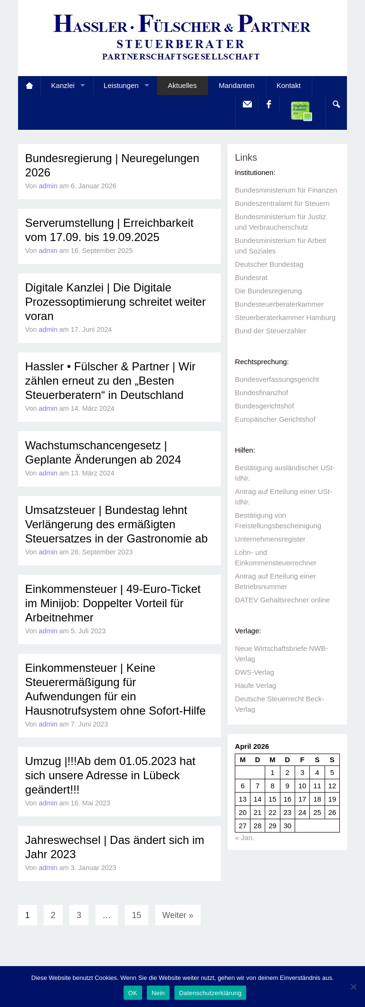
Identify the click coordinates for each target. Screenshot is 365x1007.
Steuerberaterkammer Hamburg (285, 317)
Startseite (29, 85)
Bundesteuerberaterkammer (279, 304)
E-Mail (246, 104)
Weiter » (178, 915)
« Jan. (244, 837)
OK (132, 993)
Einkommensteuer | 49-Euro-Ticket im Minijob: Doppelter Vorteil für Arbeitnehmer (113, 603)
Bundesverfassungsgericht (277, 379)
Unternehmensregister (270, 539)
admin (48, 186)
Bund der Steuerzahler (270, 331)
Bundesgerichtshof (264, 406)
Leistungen (121, 85)
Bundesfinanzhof (261, 392)
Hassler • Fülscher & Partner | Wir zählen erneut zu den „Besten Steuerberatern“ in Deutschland (110, 380)
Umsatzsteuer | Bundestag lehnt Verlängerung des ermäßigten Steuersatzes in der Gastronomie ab (116, 524)
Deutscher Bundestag (269, 264)
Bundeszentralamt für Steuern (282, 203)
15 (137, 915)
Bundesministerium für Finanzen (286, 190)
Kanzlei (63, 85)
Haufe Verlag (255, 685)
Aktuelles (182, 85)
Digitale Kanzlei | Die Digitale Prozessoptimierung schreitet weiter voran (115, 301)
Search (335, 104)
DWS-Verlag (254, 672)
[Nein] (353, 986)
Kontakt (289, 85)
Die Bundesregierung (268, 291)
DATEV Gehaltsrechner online (282, 600)
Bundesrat (251, 277)
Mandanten (236, 85)
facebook (268, 104)
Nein (158, 993)
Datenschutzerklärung (210, 993)
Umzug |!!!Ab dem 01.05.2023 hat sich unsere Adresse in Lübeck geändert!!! (110, 775)
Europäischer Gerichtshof (275, 419)
